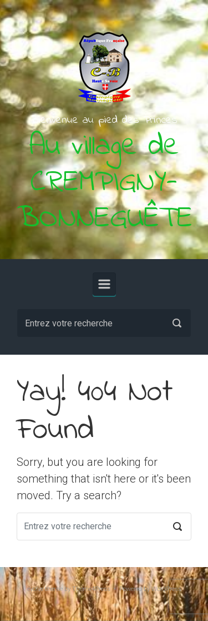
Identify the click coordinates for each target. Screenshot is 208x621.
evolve (35, 589)
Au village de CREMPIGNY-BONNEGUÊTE (104, 183)
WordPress (166, 589)
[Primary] (104, 284)
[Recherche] (104, 323)
